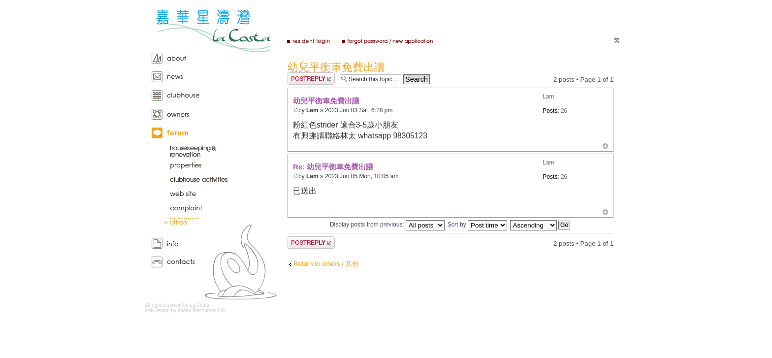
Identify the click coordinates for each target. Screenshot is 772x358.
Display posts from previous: (387, 224)
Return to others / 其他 (325, 263)
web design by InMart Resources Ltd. (185, 310)
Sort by (477, 224)
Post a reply (311, 78)
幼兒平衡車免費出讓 (336, 67)
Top (605, 146)
